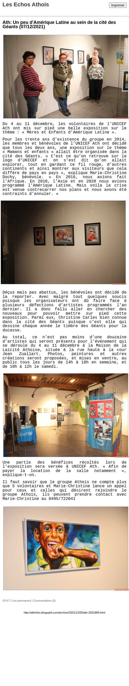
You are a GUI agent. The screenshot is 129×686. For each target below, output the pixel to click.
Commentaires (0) (44, 600)
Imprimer (117, 5)
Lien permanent (21, 600)
